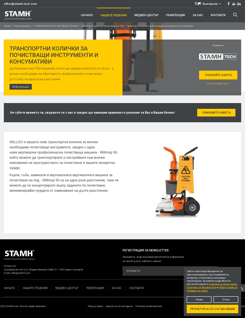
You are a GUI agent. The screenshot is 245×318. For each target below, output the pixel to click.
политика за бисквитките (201, 287)
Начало (7, 26)
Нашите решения (22, 26)
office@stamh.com (20, 273)
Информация (20, 86)
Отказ (225, 299)
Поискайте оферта (218, 75)
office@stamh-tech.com (20, 4)
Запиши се (170, 271)
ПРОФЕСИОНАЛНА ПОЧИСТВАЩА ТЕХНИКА (56, 26)
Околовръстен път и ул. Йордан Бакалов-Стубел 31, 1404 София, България (43, 269)
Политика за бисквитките (148, 306)
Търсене (235, 15)
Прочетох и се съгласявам (212, 309)
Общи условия (95, 306)
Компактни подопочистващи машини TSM (102, 26)
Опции (199, 299)
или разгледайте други (218, 83)
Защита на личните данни (119, 306)
